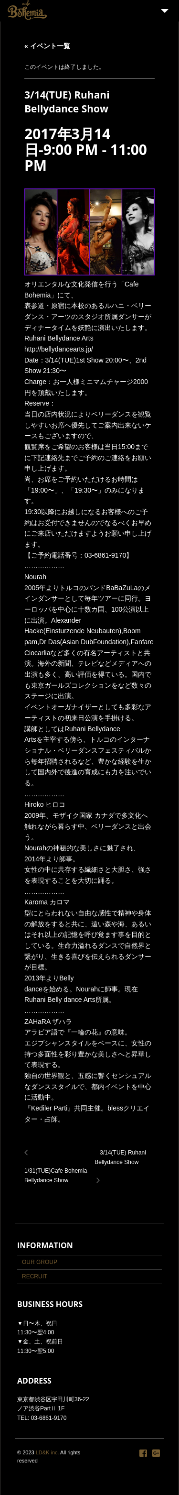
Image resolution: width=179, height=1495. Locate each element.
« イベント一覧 (47, 46)
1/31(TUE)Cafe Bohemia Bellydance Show (59, 1170)
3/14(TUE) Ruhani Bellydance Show (125, 1162)
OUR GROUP (39, 1262)
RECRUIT (34, 1276)
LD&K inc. (47, 1452)
